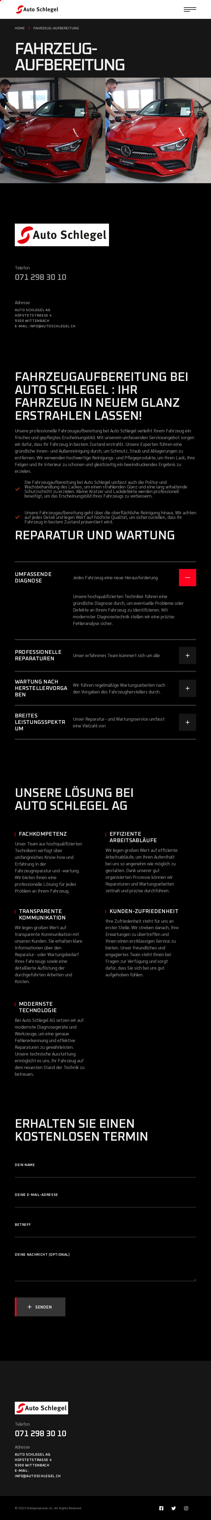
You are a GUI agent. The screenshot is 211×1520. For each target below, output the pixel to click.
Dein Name (105, 1167)
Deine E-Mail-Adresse (105, 1197)
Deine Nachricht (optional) (105, 1257)
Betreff (105, 1227)
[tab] (105, 573)
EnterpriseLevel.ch (39, 1508)
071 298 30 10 (40, 277)
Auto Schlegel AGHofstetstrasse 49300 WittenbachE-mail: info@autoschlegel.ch (38, 1465)
